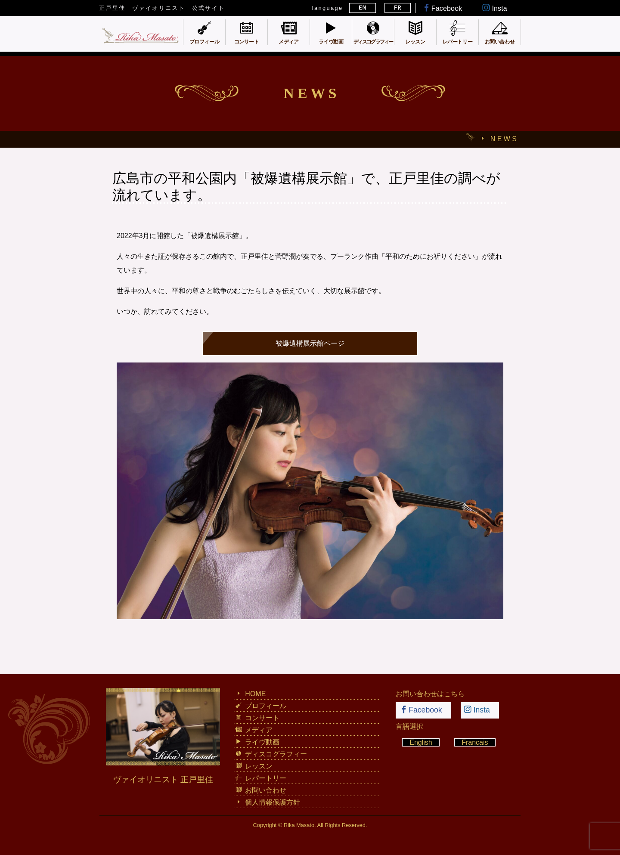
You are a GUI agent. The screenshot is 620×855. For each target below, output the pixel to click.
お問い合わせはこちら (430, 693)
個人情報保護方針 (267, 802)
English (420, 742)
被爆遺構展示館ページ (310, 343)
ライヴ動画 (257, 742)
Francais (475, 742)
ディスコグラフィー (271, 754)
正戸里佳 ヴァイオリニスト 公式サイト (162, 8)
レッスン (254, 766)
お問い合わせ (260, 790)
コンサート (257, 718)
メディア (254, 730)
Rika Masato (299, 825)
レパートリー (260, 778)
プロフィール (260, 705)
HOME (250, 693)
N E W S (503, 138)
